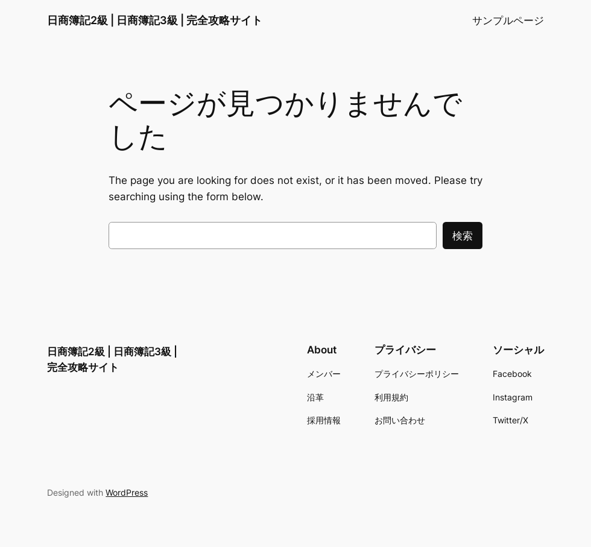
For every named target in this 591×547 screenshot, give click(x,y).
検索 (462, 236)
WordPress (127, 492)
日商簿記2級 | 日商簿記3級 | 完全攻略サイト (154, 20)
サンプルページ (508, 20)
